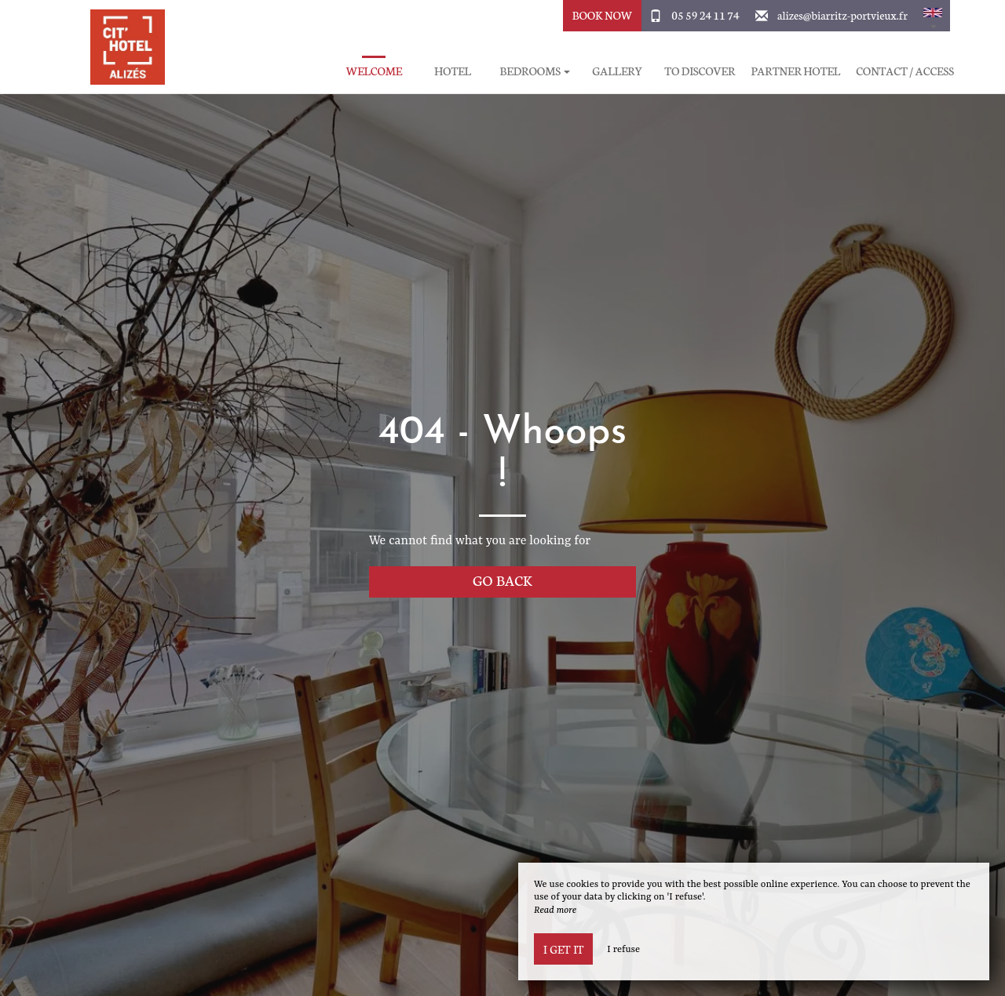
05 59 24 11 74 (705, 15)
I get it (563, 949)
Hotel (452, 71)
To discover (699, 71)
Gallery (617, 71)
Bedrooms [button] (534, 71)
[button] (932, 16)
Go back (502, 580)
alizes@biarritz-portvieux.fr (842, 15)
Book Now (602, 15)
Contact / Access (905, 71)
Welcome (374, 71)
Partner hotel (795, 71)
